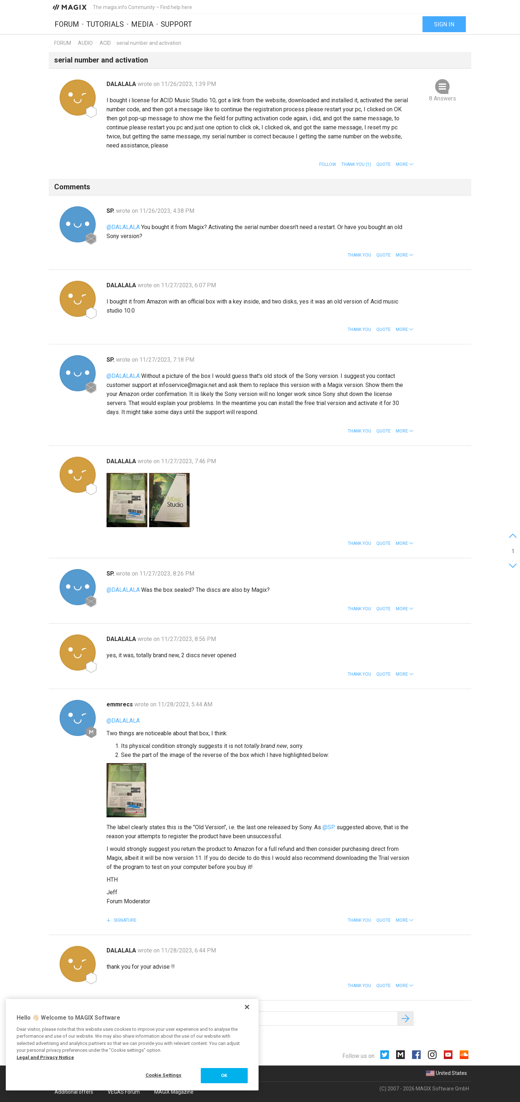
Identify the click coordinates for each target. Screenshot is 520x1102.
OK (224, 1075)
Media (142, 24)
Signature (124, 920)
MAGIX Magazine (174, 1092)
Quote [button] (383, 164)
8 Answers (442, 98)
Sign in (444, 24)
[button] (404, 164)
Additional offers (74, 1092)
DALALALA (122, 84)
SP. (111, 210)
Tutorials (105, 24)
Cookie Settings (164, 1075)
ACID (105, 43)
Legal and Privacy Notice (45, 1057)
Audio (85, 43)
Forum (67, 24)
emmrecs (120, 704)
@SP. (328, 827)
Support (176, 24)
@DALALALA (123, 227)
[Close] (247, 1007)
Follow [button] (327, 164)
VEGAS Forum (124, 1092)
